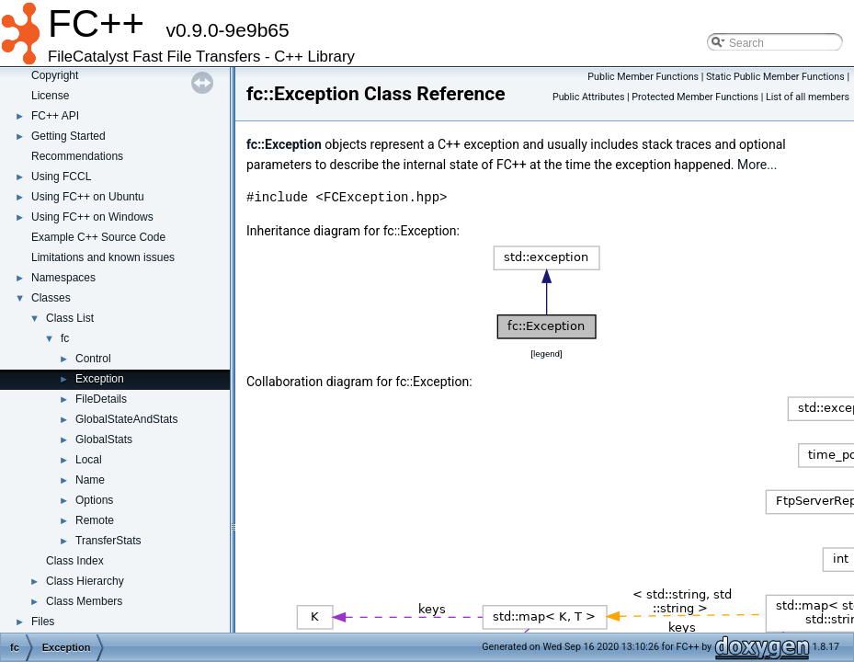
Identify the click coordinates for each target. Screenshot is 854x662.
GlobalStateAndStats (126, 419)
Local (88, 459)
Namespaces (63, 277)
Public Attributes (588, 97)
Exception (99, 378)
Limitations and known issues (103, 257)
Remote (94, 520)
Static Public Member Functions (775, 77)
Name (90, 480)
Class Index (75, 560)
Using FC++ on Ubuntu (87, 196)
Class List (70, 318)
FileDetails (101, 399)
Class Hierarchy (85, 581)
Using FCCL (61, 176)
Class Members (84, 601)
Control (93, 358)
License (50, 95)
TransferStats (108, 540)
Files (42, 621)
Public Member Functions (643, 77)
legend (546, 353)
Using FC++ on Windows (92, 217)
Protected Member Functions (695, 97)
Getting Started (68, 136)
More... (757, 164)
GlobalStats (103, 439)
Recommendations (77, 156)
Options (94, 500)
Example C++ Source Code (98, 237)
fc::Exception (284, 144)
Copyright (54, 75)
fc (65, 338)
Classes (51, 297)
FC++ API (55, 115)
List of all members (807, 97)
